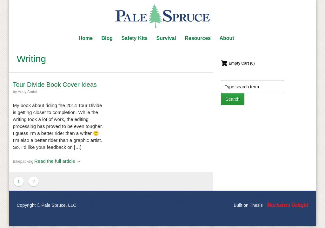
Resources (198, 38)
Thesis (255, 205)
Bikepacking (23, 161)
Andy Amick (28, 92)
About (226, 38)
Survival (166, 38)
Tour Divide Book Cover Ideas (55, 84)
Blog (107, 38)
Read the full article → (57, 161)
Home (86, 38)
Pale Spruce (162, 16)
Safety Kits (134, 38)
